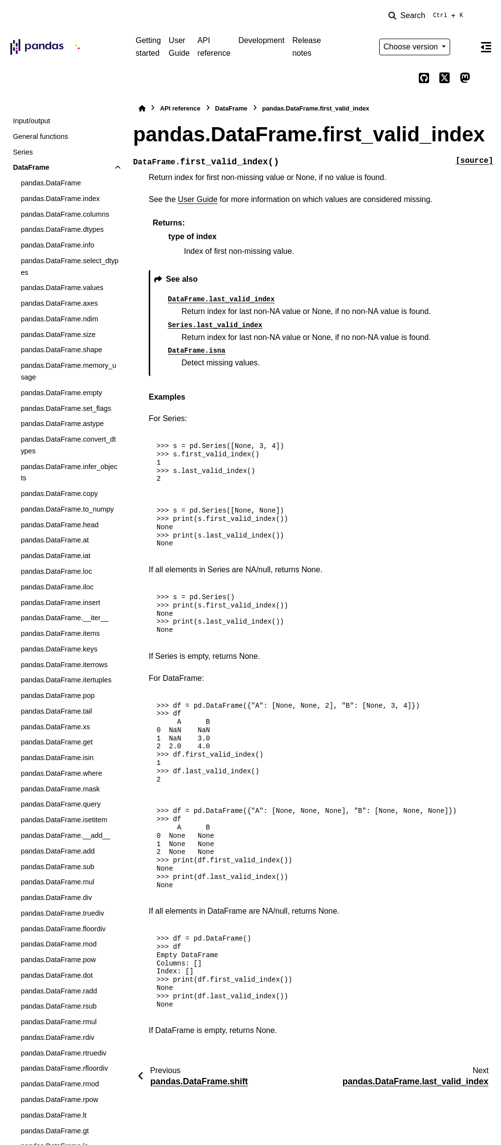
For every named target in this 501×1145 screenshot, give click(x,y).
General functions (40, 136)
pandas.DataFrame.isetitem (64, 820)
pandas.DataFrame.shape (61, 350)
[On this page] (485, 47)
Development (261, 40)
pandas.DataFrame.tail (56, 711)
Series (23, 152)
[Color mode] (465, 47)
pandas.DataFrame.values (62, 288)
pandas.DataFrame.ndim (59, 319)
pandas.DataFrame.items (60, 633)
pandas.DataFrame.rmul (58, 1022)
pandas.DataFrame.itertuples (66, 680)
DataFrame (31, 167)
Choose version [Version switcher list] (412, 47)
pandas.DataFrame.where (61, 773)
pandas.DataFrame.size (58, 334)
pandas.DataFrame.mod (58, 944)
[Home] (141, 108)
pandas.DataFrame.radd (59, 991)
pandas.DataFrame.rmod (60, 1084)
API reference (214, 46)
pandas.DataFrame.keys (59, 649)
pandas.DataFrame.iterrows (64, 665)
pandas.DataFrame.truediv (62, 913)
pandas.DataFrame (51, 183)
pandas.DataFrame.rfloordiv (64, 1068)
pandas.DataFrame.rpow (59, 1099)
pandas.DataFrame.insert (60, 602)
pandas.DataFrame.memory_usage (68, 371)
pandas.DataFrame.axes (59, 303)
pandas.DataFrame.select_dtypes (69, 266)
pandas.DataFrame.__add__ (65, 835)
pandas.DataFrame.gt (55, 1131)
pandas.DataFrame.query (60, 804)
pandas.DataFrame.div (56, 897)
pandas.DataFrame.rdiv (57, 1037)
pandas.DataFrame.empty (61, 393)
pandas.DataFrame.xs (55, 727)
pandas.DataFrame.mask (60, 789)
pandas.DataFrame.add (57, 851)
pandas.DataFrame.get (56, 742)
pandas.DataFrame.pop (57, 695)
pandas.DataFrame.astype (62, 423)
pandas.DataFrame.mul (57, 882)
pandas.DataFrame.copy (59, 493)
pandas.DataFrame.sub (57, 867)
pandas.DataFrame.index (60, 198)
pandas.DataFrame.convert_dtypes (68, 445)
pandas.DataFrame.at (55, 540)
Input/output (31, 121)
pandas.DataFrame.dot (56, 975)
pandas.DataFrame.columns (65, 214)
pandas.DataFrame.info (57, 245)
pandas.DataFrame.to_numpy (67, 509)
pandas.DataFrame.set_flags (66, 408)
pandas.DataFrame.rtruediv (63, 1053)
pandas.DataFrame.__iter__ (64, 618)
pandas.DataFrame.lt (53, 1115)
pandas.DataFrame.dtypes (62, 229)
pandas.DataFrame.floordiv (63, 929)
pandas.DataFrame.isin (57, 758)
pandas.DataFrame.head (59, 525)
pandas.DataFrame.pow (58, 960)
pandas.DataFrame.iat (55, 556)
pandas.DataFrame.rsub (58, 1006)
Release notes (306, 46)
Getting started (148, 46)
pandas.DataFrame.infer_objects (69, 472)
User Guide (179, 46)
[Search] (428, 15)
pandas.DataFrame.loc (56, 571)
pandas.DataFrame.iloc (57, 587)
